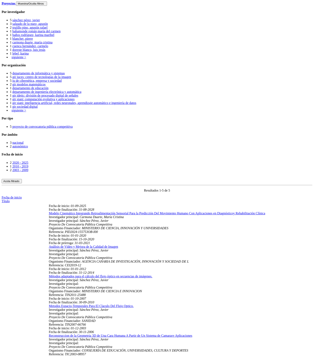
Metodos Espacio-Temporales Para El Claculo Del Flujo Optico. (91, 306)
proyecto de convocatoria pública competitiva (42, 126)
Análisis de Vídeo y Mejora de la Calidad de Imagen (83, 246)
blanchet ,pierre (22, 38)
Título (6, 201)
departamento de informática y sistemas (38, 73)
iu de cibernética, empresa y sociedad (37, 80)
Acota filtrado (11, 181)
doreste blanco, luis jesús (28, 49)
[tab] (157, 12)
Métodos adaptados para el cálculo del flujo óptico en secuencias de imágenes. (100, 276)
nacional (18, 142)
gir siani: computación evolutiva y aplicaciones (43, 99)
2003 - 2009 (20, 170)
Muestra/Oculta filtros (31, 3)
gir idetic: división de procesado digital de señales (45, 95)
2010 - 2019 (20, 166)
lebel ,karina (20, 53)
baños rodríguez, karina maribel (33, 35)
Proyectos (9, 3)
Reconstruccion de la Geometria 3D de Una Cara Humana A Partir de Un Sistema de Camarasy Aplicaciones (120, 335)
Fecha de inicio (12, 197)
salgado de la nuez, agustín (30, 24)
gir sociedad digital (25, 106)
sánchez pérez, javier (26, 20)
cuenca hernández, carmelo (30, 46)
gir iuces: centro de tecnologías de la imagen (41, 77)
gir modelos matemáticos (29, 84)
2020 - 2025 (20, 162)
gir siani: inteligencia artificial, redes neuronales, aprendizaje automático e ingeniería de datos (74, 103)
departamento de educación (30, 88)
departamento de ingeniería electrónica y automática (46, 92)
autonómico (20, 146)
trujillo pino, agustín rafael (30, 27)
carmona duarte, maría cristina (32, 42)
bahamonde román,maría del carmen (36, 31)
